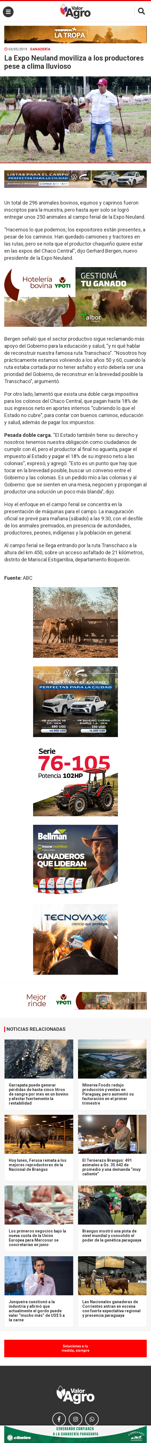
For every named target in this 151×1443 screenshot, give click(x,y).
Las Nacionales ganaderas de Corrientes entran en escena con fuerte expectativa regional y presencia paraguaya (111, 1309)
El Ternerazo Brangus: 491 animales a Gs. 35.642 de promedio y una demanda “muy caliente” (111, 1167)
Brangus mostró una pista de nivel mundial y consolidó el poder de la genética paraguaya (111, 1235)
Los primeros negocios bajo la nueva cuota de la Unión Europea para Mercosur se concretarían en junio (37, 1238)
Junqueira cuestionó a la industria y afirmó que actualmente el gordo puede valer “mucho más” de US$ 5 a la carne (37, 1311)
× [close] (141, 1428)
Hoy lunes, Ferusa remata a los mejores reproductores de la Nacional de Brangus (37, 1165)
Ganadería (40, 49)
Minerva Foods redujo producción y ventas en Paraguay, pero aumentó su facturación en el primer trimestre (108, 1094)
